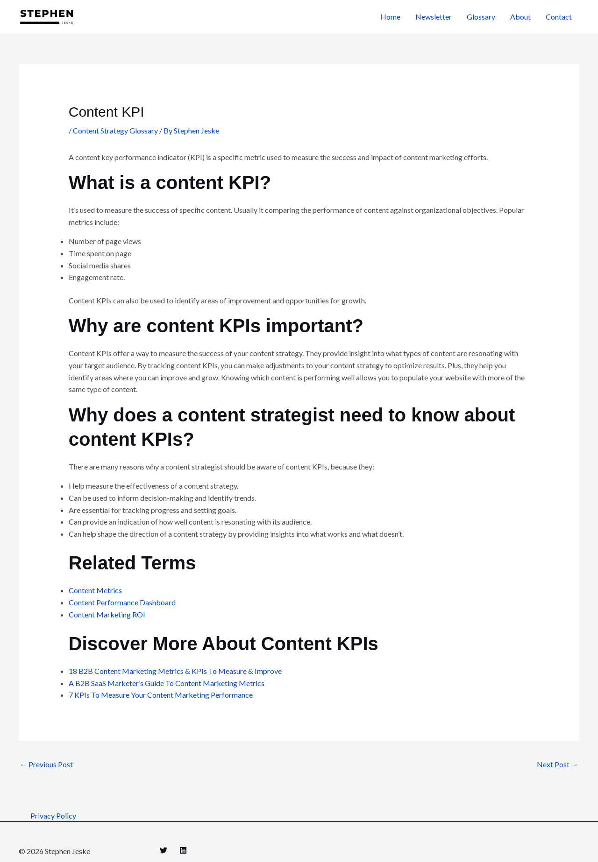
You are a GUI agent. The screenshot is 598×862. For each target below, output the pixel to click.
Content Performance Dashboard (122, 602)
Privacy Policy (53, 815)
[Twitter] (164, 850)
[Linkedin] (183, 850)
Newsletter (433, 16)
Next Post (557, 764)
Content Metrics (95, 590)
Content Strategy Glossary (115, 130)
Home (390, 16)
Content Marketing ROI (107, 614)
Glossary (481, 16)
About (520, 16)
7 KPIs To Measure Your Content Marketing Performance (161, 694)
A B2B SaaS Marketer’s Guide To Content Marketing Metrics (166, 683)
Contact (559, 16)
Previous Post (46, 764)
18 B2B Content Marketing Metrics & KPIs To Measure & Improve (175, 670)
